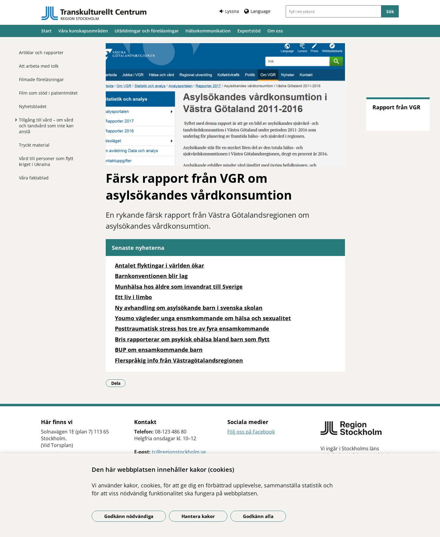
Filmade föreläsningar (41, 79)
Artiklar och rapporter (41, 52)
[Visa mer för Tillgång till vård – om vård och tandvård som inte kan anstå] (14, 119)
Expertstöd (249, 31)
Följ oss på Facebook (251, 431)
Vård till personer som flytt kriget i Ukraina (46, 161)
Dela (118, 383)
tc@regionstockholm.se (179, 452)
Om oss (275, 31)
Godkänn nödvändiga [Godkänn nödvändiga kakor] (128, 516)
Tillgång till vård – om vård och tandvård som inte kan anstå (46, 125)
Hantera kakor (198, 516)
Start (46, 31)
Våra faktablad (34, 178)
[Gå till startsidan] (94, 13)
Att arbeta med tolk (38, 66)
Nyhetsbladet (32, 106)
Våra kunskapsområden (83, 31)
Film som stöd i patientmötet (48, 93)
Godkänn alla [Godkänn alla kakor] (258, 516)
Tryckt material (34, 145)
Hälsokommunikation (208, 31)
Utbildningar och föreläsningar (147, 31)
